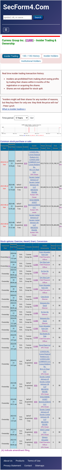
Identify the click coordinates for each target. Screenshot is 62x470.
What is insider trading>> (14, 109)
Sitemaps (39, 465)
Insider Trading (11, 56)
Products (20, 461)
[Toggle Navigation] (6, 30)
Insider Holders (51, 56)
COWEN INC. (34, 152)
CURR (29, 40)
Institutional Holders (31, 61)
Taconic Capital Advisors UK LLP (34, 184)
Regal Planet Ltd (44, 345)
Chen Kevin (45, 297)
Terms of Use (34, 461)
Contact (28, 465)
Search (38, 17)
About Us (8, 461)
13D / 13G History (31, 56)
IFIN (25, 163)
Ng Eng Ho (45, 271)
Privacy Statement (12, 465)
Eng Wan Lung (45, 262)
